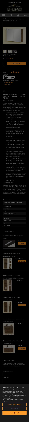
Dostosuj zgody (14, 408)
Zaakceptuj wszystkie (14, 413)
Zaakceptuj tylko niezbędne (14, 404)
